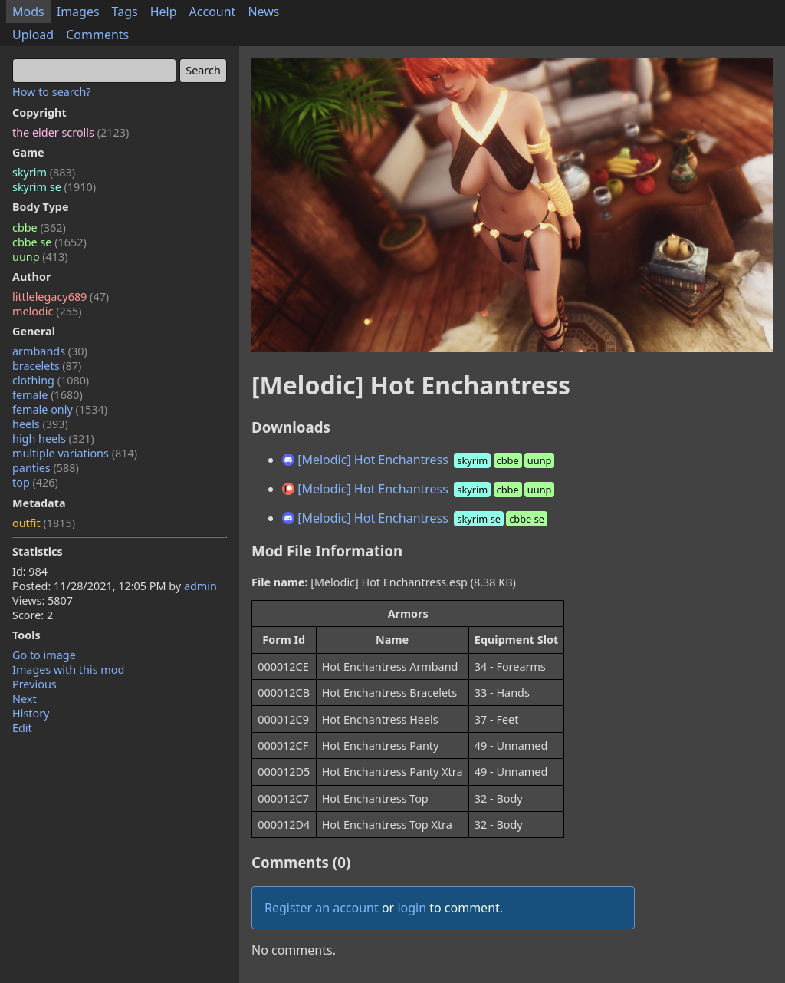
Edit (22, 728)
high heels (53, 438)
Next (24, 698)
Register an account (321, 907)
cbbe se (49, 242)
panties (45, 467)
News (263, 11)
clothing (50, 380)
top (35, 482)
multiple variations (74, 453)
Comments (97, 34)
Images (78, 11)
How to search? (51, 91)
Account (212, 11)
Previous (34, 684)
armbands (49, 351)
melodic (47, 311)
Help (163, 11)
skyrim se (54, 187)
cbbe (39, 227)
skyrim (43, 172)
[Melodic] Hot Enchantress (419, 459)
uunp (40, 256)
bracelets (46, 365)
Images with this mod (68, 669)
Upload (33, 34)
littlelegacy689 (60, 296)
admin (200, 586)
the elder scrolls (70, 132)
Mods (28, 11)
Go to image (44, 655)
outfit (43, 523)
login (411, 907)
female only (59, 409)
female (47, 395)
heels (40, 424)
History (30, 713)
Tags (125, 11)
